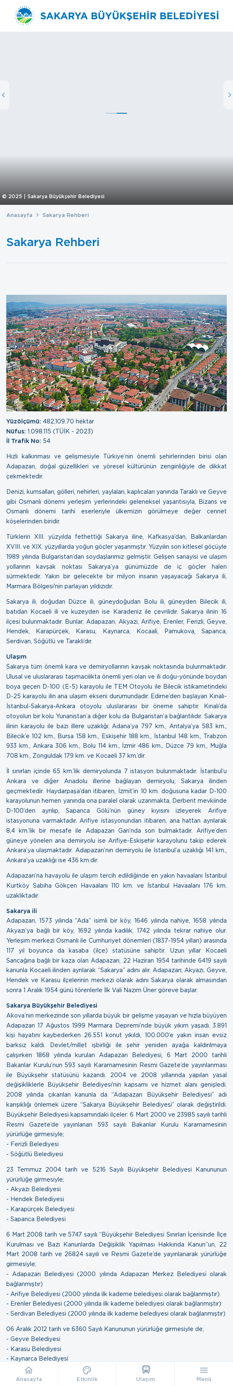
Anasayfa (19, 215)
